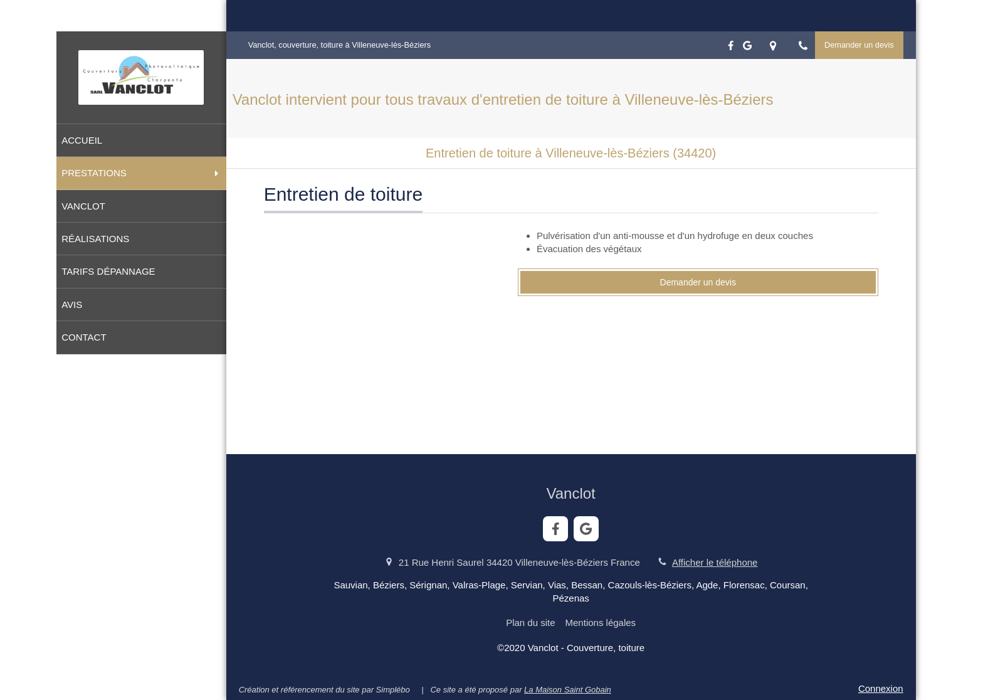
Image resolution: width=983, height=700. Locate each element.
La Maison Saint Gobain (567, 689)
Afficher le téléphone (715, 562)
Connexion (880, 688)
